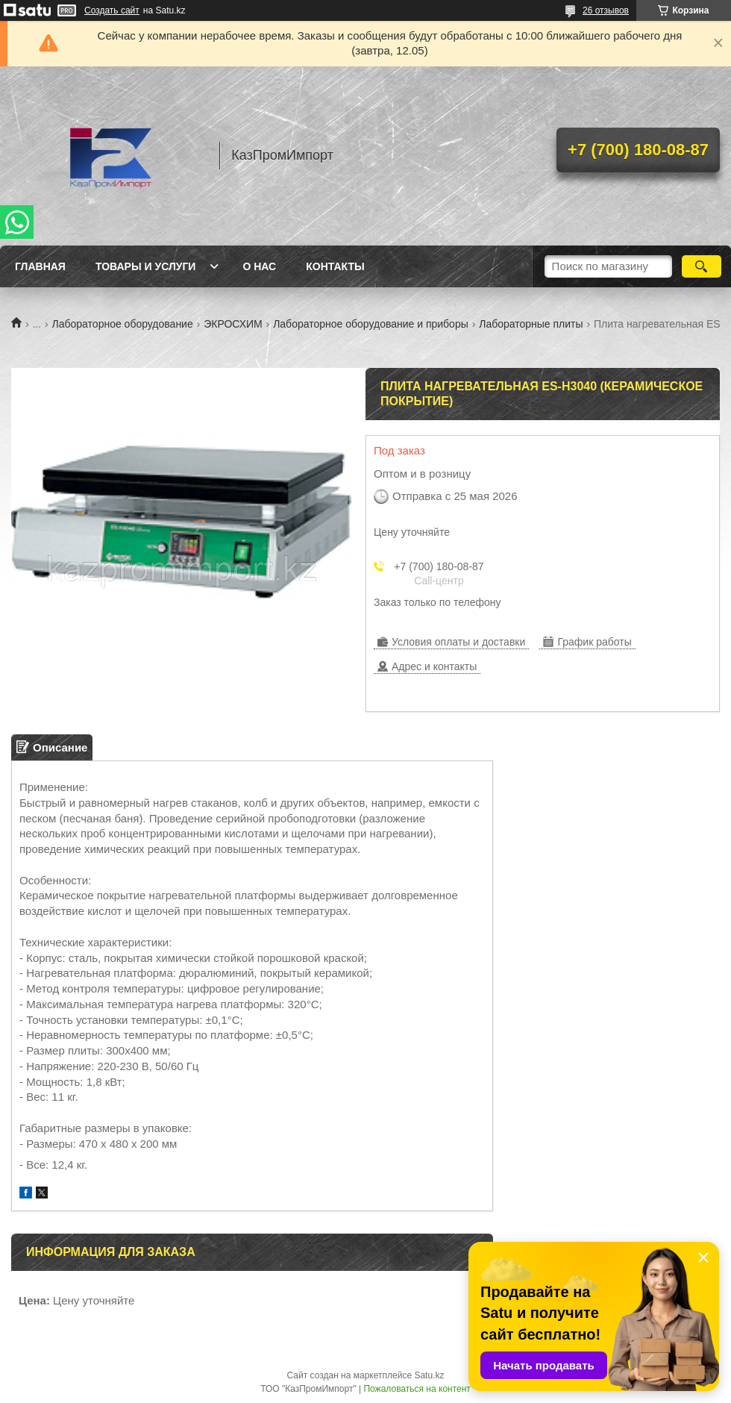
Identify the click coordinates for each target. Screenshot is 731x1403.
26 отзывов (606, 10)
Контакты (335, 266)
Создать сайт (111, 10)
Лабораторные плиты (531, 324)
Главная (40, 266)
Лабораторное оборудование (122, 324)
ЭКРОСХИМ (233, 324)
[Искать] (701, 266)
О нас (259, 266)
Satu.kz (429, 1375)
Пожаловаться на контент (416, 1389)
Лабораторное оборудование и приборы (370, 324)
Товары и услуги (145, 266)
